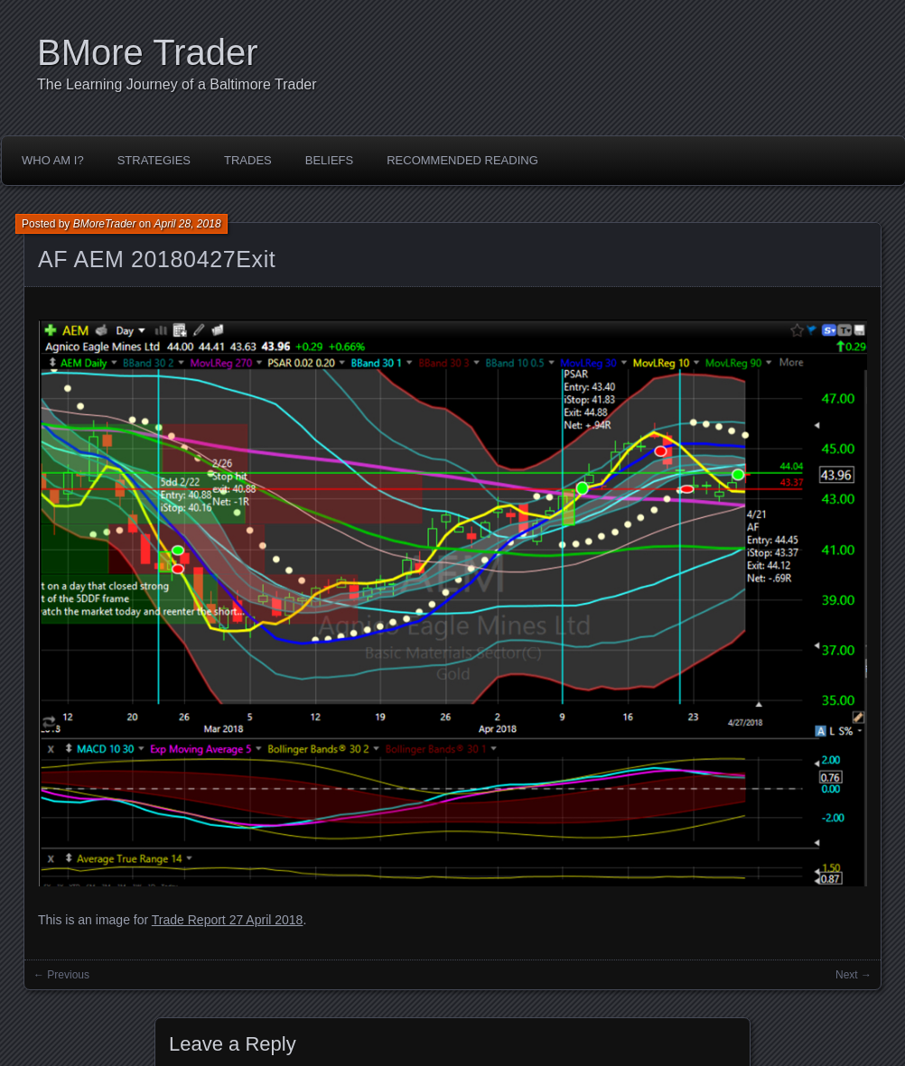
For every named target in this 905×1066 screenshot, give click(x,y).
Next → (853, 975)
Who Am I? (53, 160)
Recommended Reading (462, 160)
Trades (248, 160)
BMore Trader (147, 52)
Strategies (154, 160)
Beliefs (329, 160)
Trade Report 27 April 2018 (227, 920)
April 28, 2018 (187, 224)
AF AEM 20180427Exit (156, 259)
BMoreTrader (104, 224)
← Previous (61, 975)
